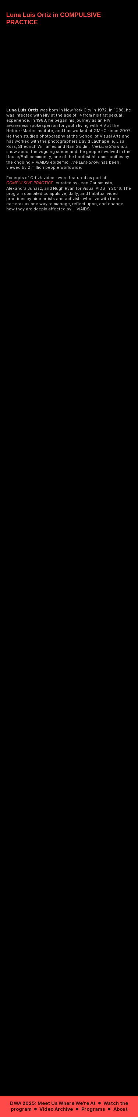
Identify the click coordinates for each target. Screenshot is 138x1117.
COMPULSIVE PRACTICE (29, 182)
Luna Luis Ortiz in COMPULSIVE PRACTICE (53, 18)
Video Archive (56, 1109)
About (120, 1109)
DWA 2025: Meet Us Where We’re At (53, 1103)
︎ (99, 1103)
